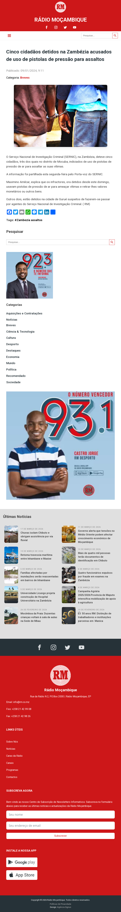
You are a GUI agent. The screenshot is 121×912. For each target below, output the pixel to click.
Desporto (12, 344)
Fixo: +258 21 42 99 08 (18, 709)
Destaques (13, 350)
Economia (12, 357)
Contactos (11, 777)
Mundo (10, 363)
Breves (25, 77)
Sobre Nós (12, 741)
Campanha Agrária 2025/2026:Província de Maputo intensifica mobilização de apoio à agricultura (97, 597)
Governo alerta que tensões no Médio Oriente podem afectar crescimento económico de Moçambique (96, 536)
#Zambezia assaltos (28, 220)
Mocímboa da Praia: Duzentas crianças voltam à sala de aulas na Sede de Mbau (39, 617)
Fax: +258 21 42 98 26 (18, 716)
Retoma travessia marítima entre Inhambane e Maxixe (36, 556)
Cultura (11, 338)
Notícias (11, 319)
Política (11, 369)
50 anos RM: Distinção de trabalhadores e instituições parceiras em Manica (94, 617)
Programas (12, 769)
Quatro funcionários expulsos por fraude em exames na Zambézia (95, 576)
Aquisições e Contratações (24, 313)
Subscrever (60, 835)
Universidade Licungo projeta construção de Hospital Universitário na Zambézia (38, 597)
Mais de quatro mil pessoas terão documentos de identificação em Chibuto (94, 557)
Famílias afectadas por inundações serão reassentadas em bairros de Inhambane (39, 576)
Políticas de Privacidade (60, 904)
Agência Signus (64, 907)
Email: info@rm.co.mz (17, 702)
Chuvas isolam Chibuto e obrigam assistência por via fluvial (37, 536)
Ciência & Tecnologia (20, 331)
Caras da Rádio (14, 755)
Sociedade (13, 382)
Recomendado (16, 376)
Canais (10, 762)
